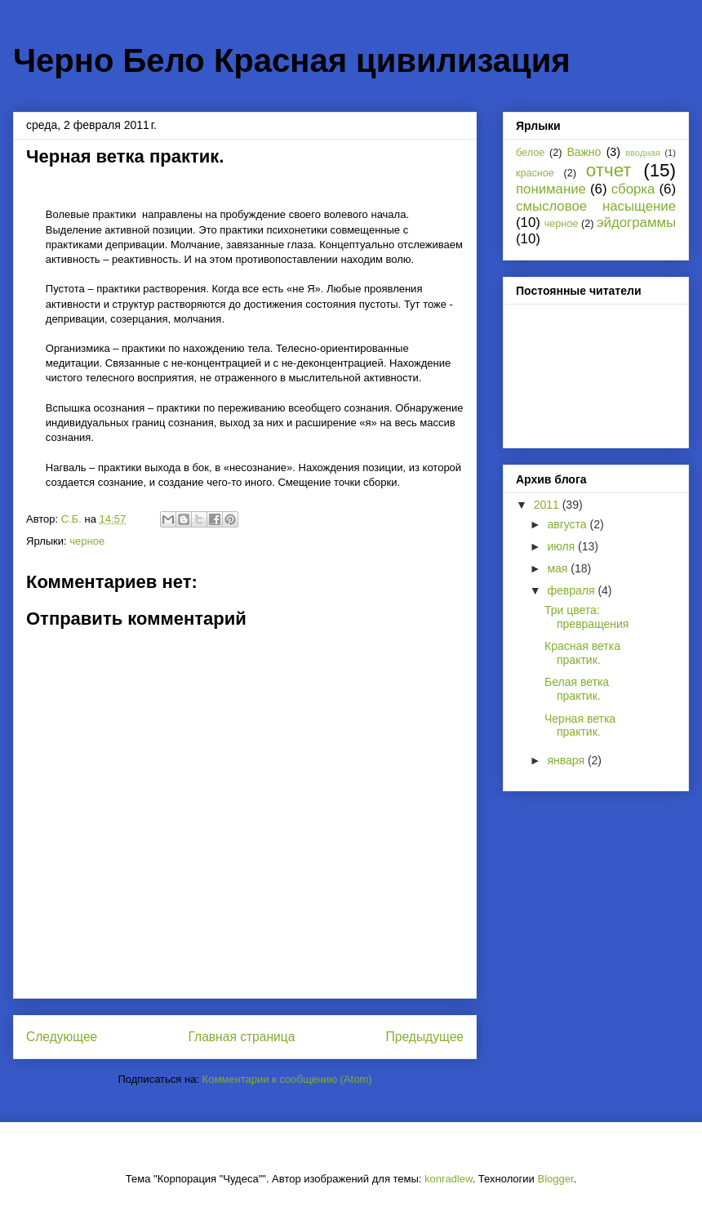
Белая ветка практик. (576, 688)
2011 (548, 504)
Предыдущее (425, 1037)
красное (535, 173)
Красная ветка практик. (582, 652)
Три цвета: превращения (586, 616)
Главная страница (241, 1037)
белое (530, 152)
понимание (551, 189)
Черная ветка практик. (579, 725)
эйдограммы (636, 222)
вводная (642, 153)
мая (559, 568)
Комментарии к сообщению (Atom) (287, 1079)
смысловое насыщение (596, 206)
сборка (633, 189)
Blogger (555, 1179)
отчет (609, 170)
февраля (572, 590)
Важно (583, 151)
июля (562, 546)
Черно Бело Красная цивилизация (292, 60)
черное (86, 541)
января (567, 760)
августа (568, 524)
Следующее (61, 1037)
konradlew (448, 1179)
